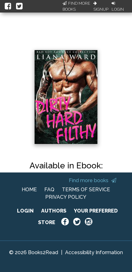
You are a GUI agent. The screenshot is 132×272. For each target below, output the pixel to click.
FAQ (49, 189)
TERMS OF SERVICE (86, 189)
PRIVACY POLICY (65, 197)
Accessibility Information (94, 252)
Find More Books (76, 6)
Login (118, 6)
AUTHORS (53, 211)
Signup (100, 6)
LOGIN (25, 211)
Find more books (92, 180)
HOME (29, 189)
